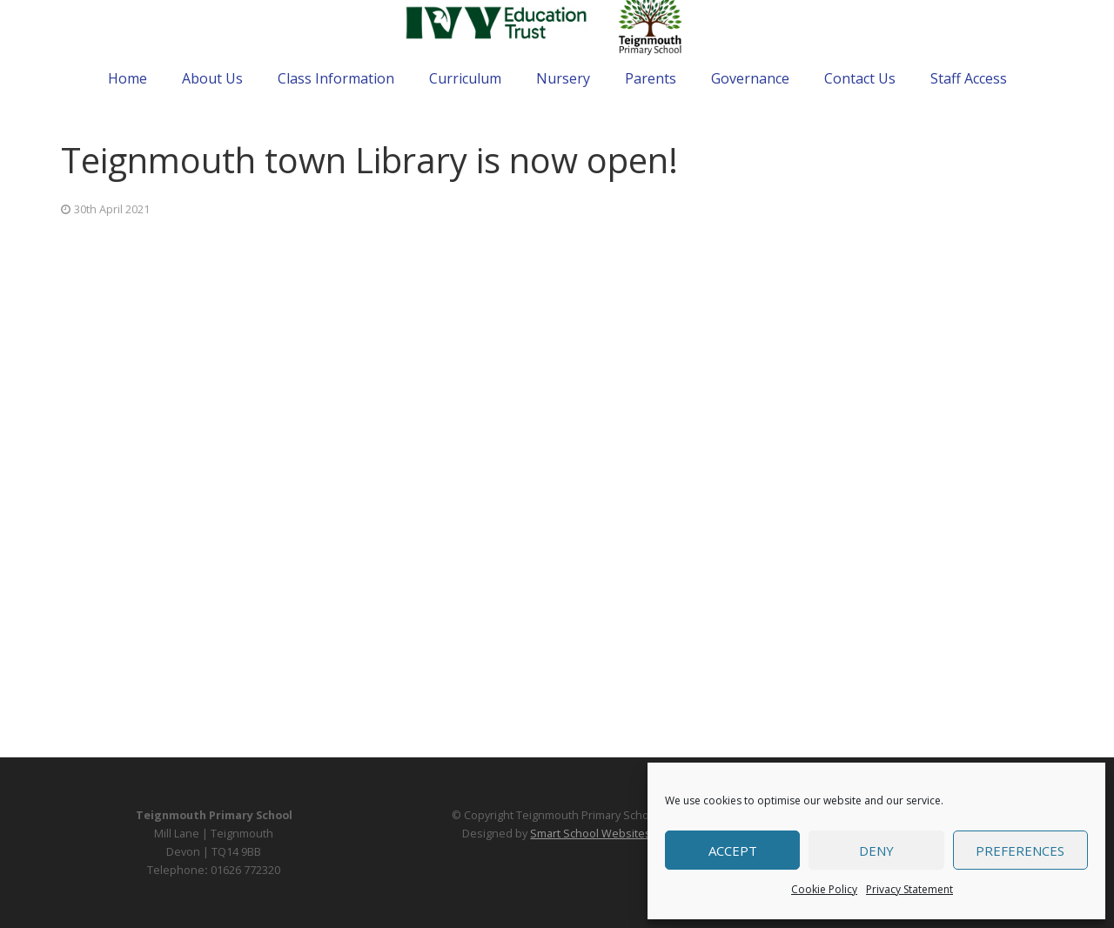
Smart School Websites (590, 833)
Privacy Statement (909, 889)
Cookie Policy (824, 889)
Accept (732, 850)
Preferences (1020, 850)
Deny (876, 850)
